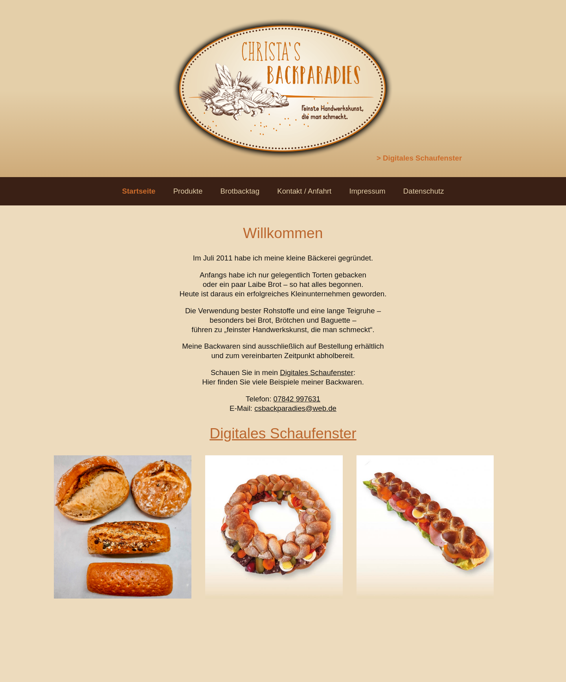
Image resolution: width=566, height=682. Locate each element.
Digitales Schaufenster (316, 372)
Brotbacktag (240, 191)
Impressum (367, 191)
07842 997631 (297, 399)
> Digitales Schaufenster (419, 158)
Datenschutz (423, 191)
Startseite (138, 191)
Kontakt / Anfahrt (304, 191)
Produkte (188, 191)
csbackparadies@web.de (295, 408)
